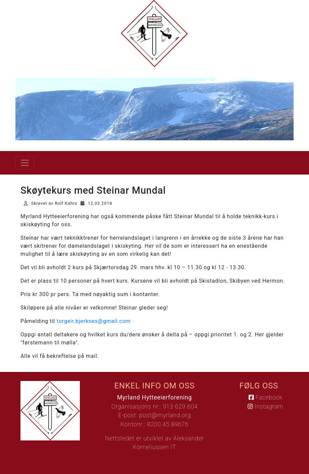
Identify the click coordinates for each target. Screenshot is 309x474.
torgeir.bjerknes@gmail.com (94, 321)
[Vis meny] (24, 163)
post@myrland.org (165, 415)
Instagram (265, 406)
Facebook (265, 397)
